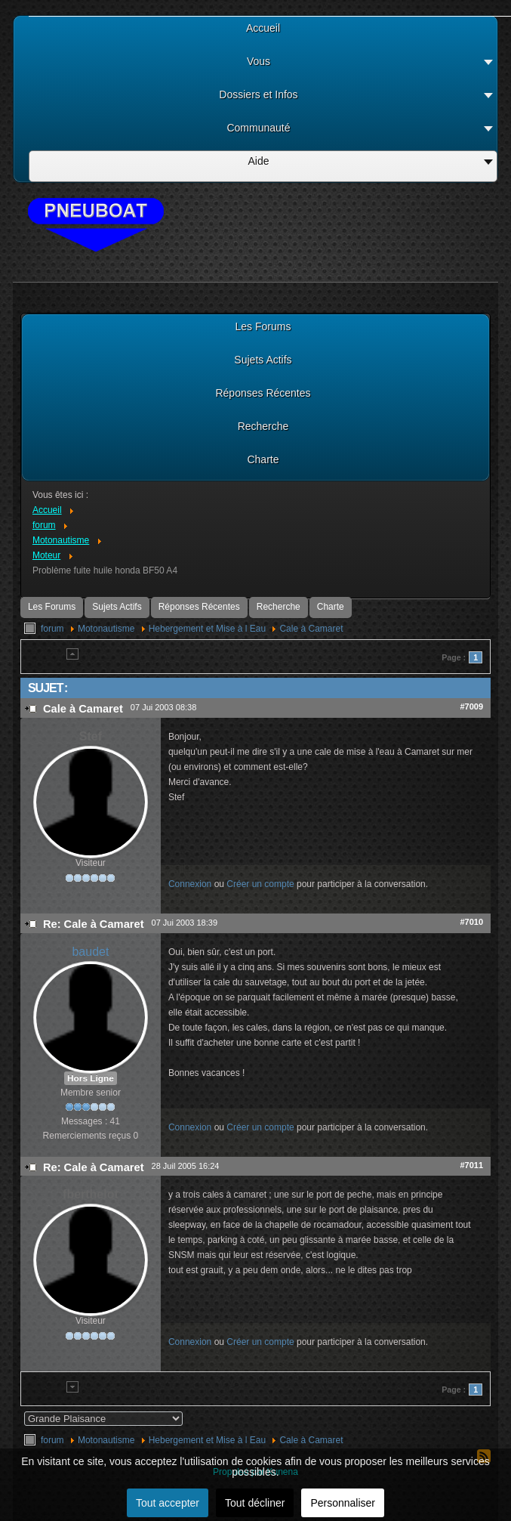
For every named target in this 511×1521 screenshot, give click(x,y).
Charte (330, 606)
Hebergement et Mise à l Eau (207, 628)
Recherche (278, 606)
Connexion (189, 884)
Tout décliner (255, 1503)
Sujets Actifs (116, 606)
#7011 (471, 1165)
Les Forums (51, 606)
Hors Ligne (90, 1078)
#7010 (471, 921)
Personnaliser (342, 1503)
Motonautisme (106, 628)
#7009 (471, 706)
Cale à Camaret (311, 628)
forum (52, 628)
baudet (90, 951)
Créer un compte (260, 884)
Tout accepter (167, 1503)
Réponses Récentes (199, 606)
